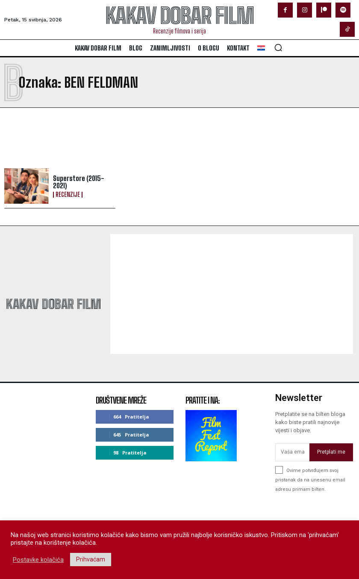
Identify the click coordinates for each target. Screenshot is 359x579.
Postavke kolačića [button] (38, 560)
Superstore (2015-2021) (78, 182)
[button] (278, 47)
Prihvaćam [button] (90, 559)
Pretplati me (331, 452)
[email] (292, 452)
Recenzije (68, 195)
